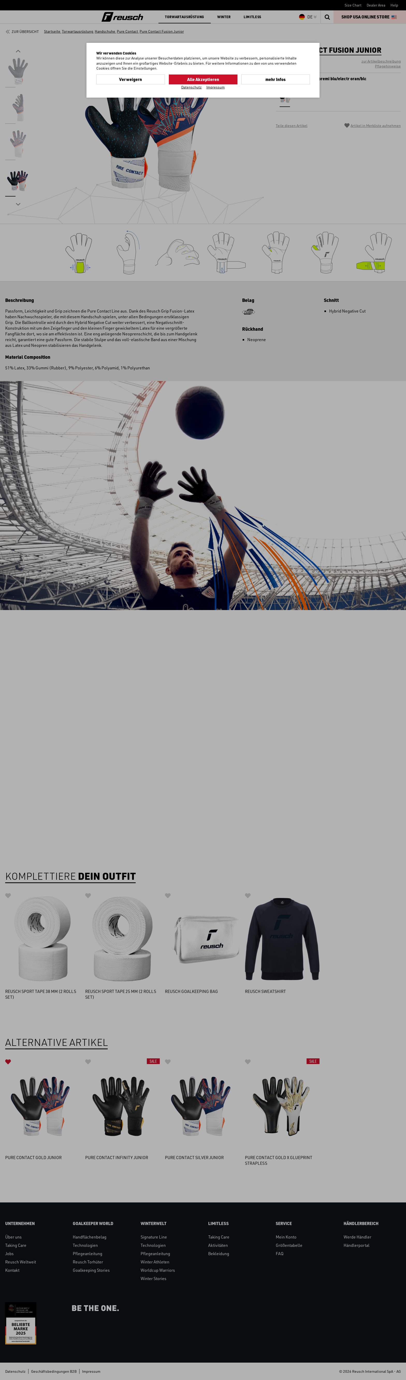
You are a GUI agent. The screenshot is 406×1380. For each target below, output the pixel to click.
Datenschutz (191, 87)
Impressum (215, 87)
